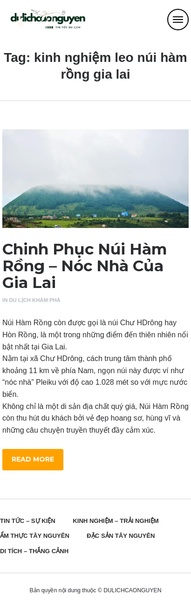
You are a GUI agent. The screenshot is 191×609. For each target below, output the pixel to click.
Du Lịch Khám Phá (34, 300)
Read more (33, 459)
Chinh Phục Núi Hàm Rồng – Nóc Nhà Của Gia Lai (84, 266)
